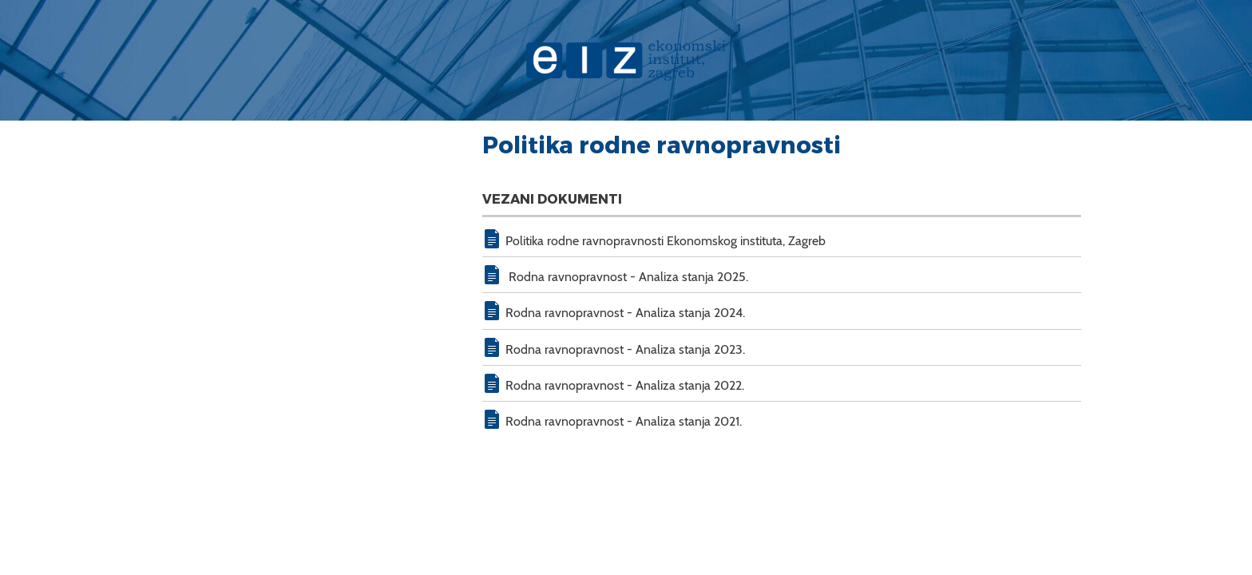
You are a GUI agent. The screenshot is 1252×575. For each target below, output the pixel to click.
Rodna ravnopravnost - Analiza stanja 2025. (626, 276)
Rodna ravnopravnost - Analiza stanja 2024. (625, 312)
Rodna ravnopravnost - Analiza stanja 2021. (623, 421)
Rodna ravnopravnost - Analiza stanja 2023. (625, 349)
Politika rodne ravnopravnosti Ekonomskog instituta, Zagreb (665, 240)
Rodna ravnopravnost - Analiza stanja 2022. (624, 385)
